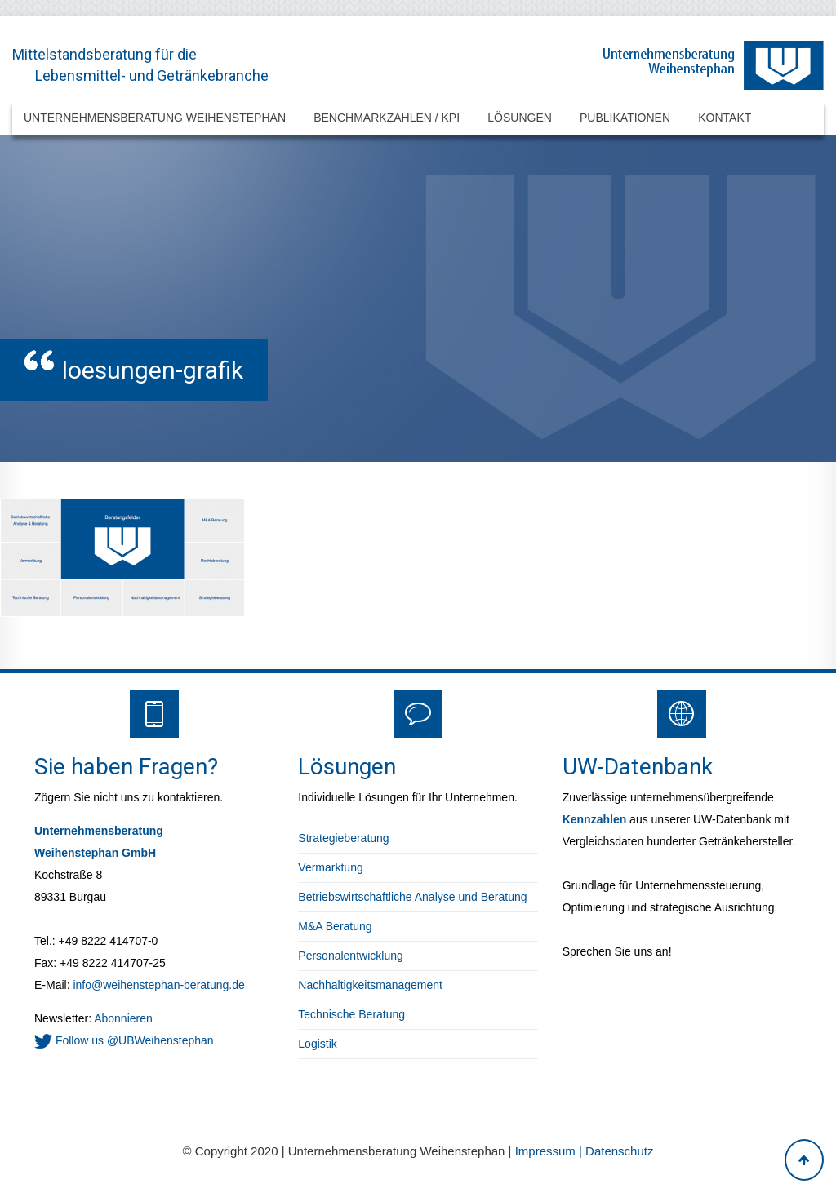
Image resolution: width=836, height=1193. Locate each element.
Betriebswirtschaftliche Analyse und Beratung (412, 896)
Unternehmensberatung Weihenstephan (155, 117)
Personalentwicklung (350, 955)
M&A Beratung (334, 926)
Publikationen (625, 117)
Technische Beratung (351, 1014)
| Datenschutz (616, 1151)
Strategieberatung (343, 838)
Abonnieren (122, 1018)
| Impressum (544, 1151)
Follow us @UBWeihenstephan (124, 1040)
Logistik (317, 1043)
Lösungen (519, 117)
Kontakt (724, 117)
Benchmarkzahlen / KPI (387, 117)
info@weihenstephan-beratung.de (158, 984)
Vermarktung (330, 867)
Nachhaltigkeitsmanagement (370, 984)
